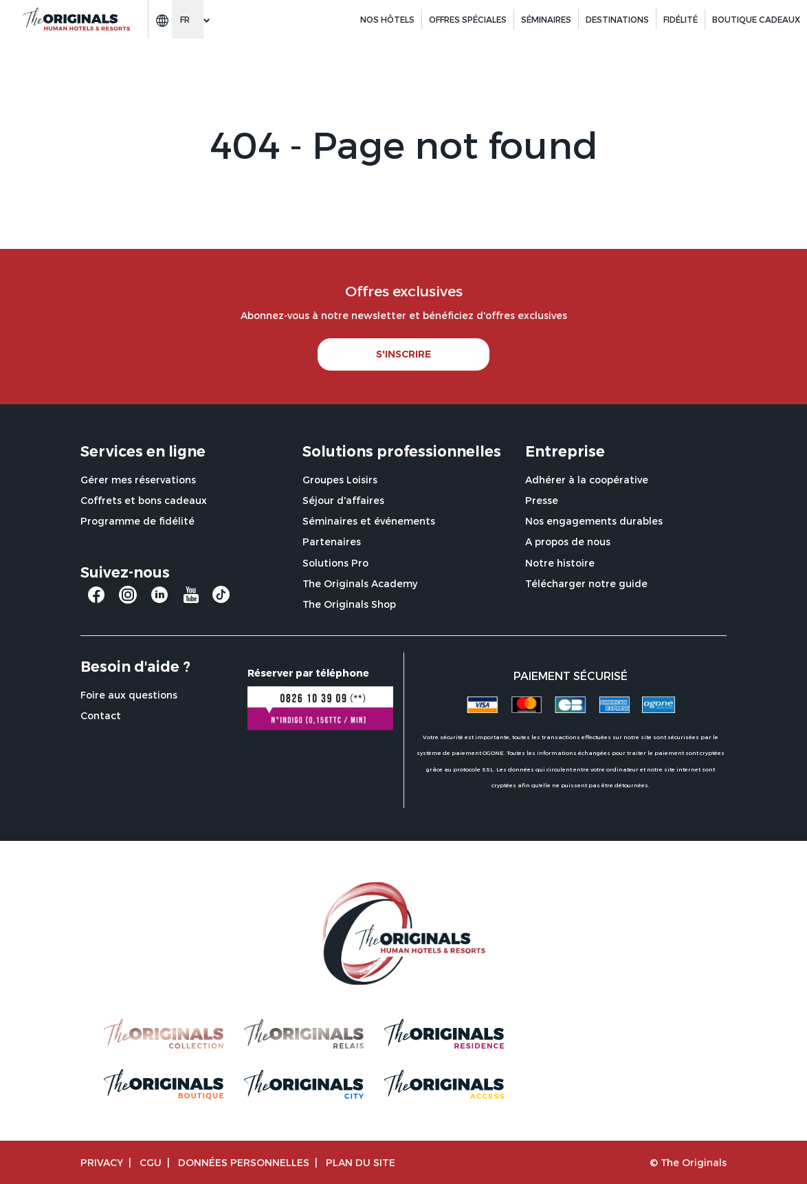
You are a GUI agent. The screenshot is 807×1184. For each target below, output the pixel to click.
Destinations (617, 19)
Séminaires (546, 19)
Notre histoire (560, 563)
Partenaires (331, 541)
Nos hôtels (387, 19)
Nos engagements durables (594, 521)
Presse (541, 500)
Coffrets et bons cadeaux (143, 500)
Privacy (101, 1162)
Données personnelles (243, 1162)
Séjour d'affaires (343, 500)
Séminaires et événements (368, 521)
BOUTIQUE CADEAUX (756, 19)
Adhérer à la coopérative (586, 479)
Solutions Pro (335, 563)
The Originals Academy (359, 583)
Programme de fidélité (137, 521)
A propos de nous (567, 541)
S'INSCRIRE (403, 354)
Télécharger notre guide (586, 583)
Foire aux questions (128, 695)
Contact (100, 715)
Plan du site (360, 1162)
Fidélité (680, 19)
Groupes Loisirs (339, 479)
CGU (151, 1162)
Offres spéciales (468, 19)
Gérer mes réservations (138, 479)
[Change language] (187, 19)
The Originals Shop (349, 604)
